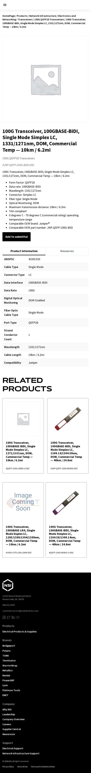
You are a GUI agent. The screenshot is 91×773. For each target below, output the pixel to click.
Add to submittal (16, 237)
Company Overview (13, 719)
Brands (7, 640)
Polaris (6, 650)
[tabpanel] (45, 313)
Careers (6, 724)
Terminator (9, 660)
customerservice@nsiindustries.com (20, 610)
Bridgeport (8, 645)
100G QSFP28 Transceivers (49, 19)
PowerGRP (8, 680)
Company (8, 704)
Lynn (5, 685)
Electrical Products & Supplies (19, 631)
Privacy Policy (8, 766)
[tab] (24, 251)
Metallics (7, 670)
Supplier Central (11, 729)
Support (7, 743)
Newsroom (8, 734)
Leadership (8, 714)
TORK (5, 655)
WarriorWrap (9, 665)
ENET (5, 695)
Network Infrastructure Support (20, 753)
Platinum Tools (11, 690)
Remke (6, 675)
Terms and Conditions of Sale (43, 766)
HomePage (8, 15)
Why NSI (7, 709)
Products (22, 15)
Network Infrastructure (42, 15)
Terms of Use (22, 766)
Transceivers (25, 19)
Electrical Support (12, 748)
